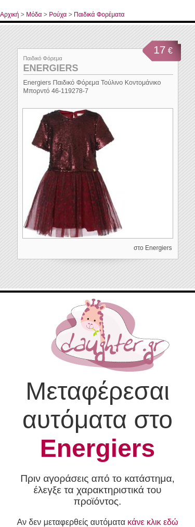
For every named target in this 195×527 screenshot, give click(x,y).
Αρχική (9, 14)
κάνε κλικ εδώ (152, 522)
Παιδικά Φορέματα (99, 14)
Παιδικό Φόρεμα (42, 58)
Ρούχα (58, 14)
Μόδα (34, 14)
